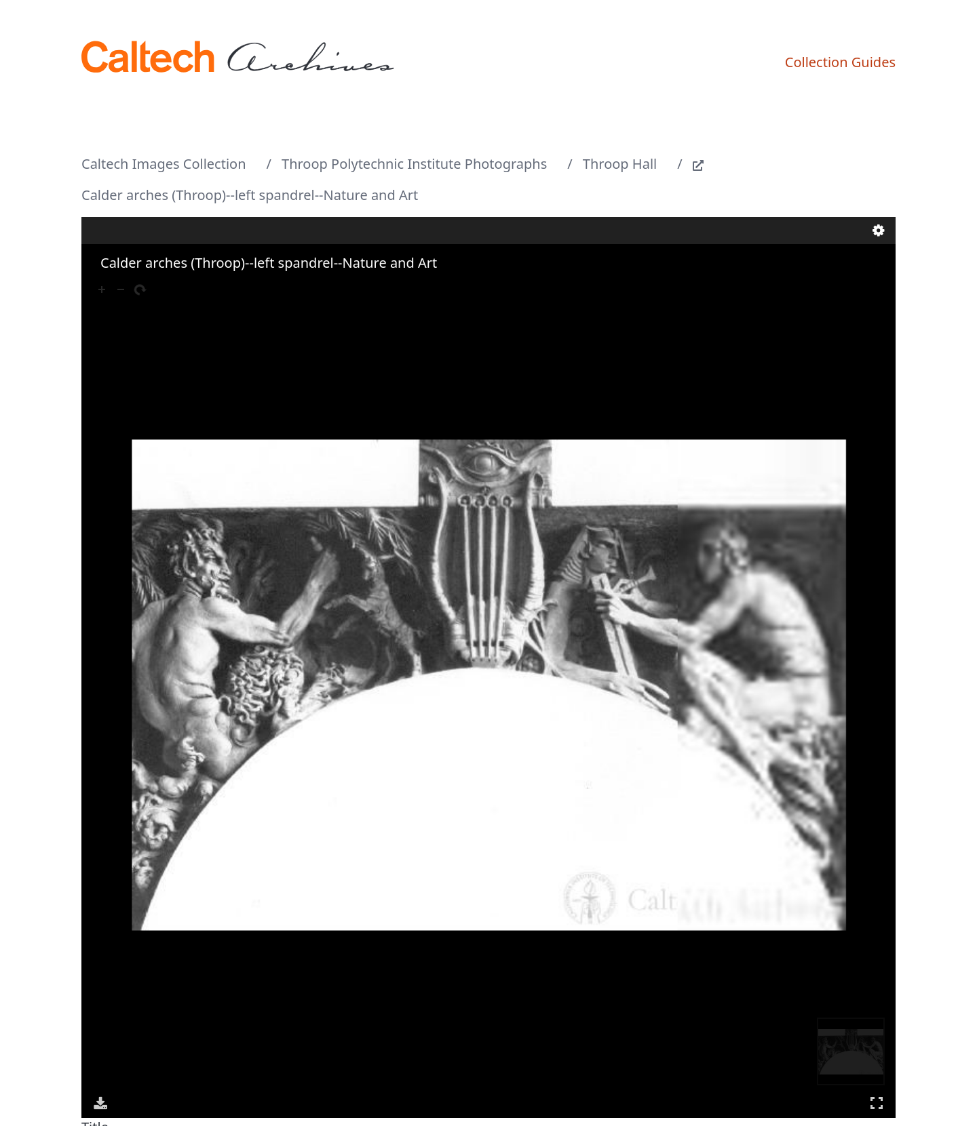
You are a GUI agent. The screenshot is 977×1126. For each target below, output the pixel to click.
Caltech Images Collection (163, 164)
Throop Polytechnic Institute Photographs (414, 164)
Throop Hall (620, 164)
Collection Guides (840, 62)
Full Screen (876, 1102)
